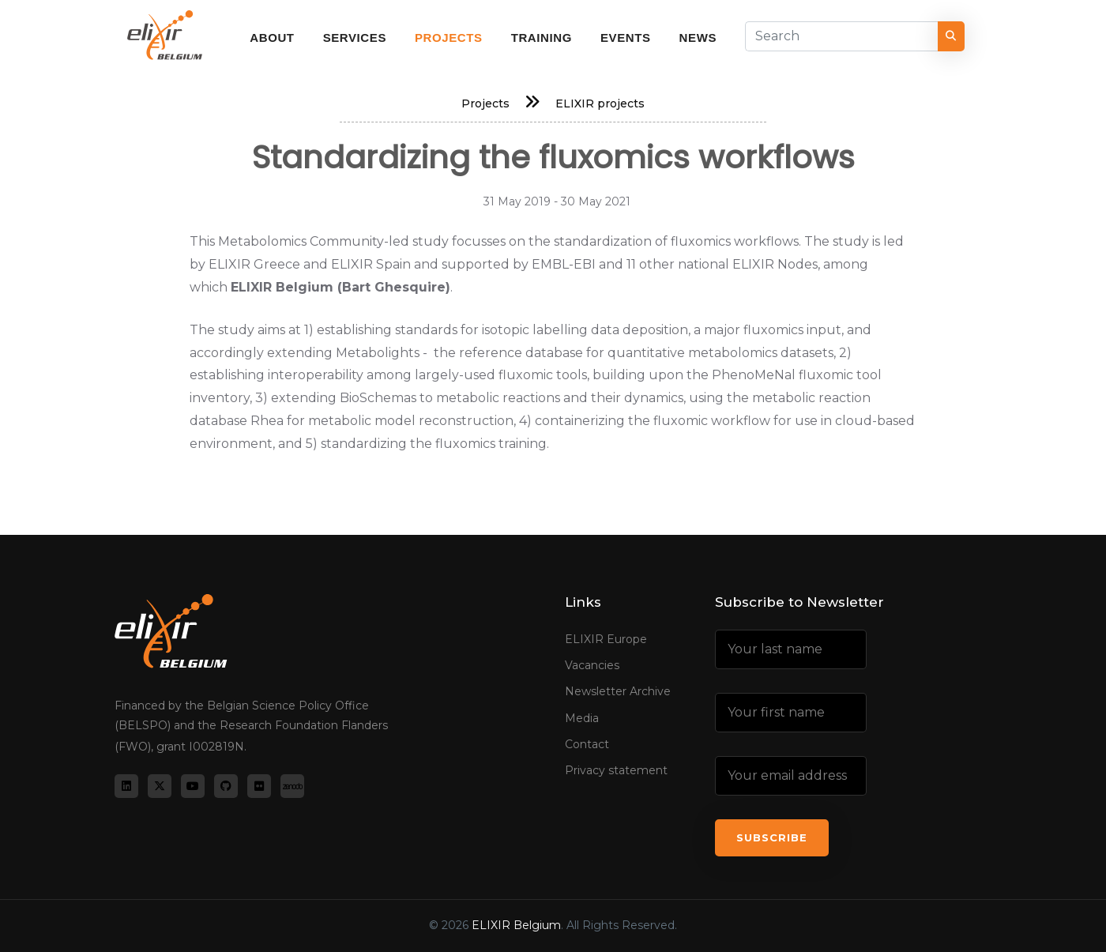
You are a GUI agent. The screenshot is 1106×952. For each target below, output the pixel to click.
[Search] (842, 36)
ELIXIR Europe (606, 639)
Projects (449, 37)
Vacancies (592, 665)
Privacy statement (616, 770)
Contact (587, 744)
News (698, 37)
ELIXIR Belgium (516, 925)
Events (625, 37)
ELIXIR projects (600, 103)
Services (354, 37)
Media (582, 718)
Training (541, 37)
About (272, 37)
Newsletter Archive (618, 691)
